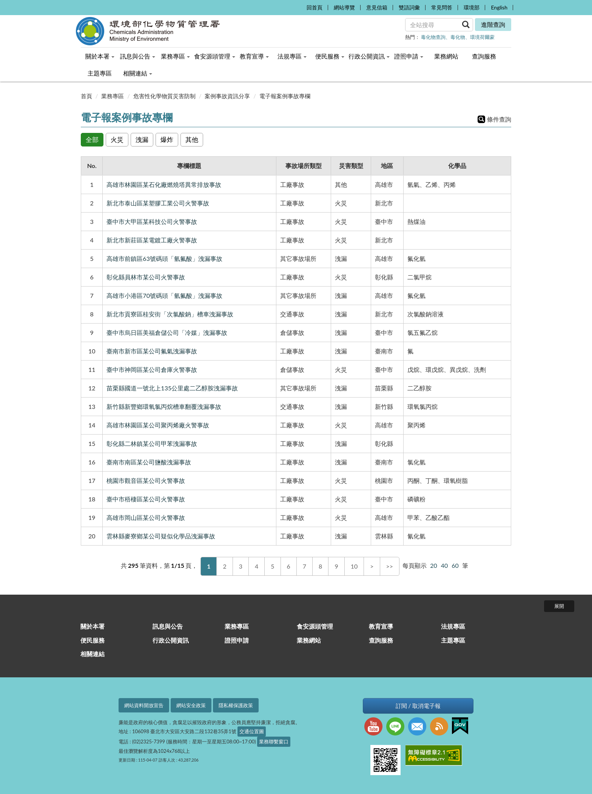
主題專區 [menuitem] (100, 73)
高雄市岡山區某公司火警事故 (145, 517)
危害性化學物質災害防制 (164, 96)
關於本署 (92, 626)
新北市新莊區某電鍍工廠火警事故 (151, 240)
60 (455, 565)
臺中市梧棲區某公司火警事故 (145, 499)
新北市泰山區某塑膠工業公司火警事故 (157, 203)
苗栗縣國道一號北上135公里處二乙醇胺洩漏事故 (172, 388)
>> (389, 566)
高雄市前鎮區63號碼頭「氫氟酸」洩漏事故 (164, 258)
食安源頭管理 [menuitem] (214, 56)
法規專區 (453, 626)
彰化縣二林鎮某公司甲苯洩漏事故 (151, 443)
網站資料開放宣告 (143, 705)
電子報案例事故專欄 (284, 96)
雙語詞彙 (409, 7)
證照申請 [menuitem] (408, 56)
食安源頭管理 (315, 626)
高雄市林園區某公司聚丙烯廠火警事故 (157, 425)
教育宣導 (381, 626)
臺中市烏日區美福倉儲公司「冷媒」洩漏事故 (166, 332)
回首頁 (314, 7)
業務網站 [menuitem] (446, 56)
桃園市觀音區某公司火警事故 (145, 480)
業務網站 (309, 640)
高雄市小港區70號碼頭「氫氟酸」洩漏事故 (164, 295)
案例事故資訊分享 (227, 96)
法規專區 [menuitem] (292, 56)
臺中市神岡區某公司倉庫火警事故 (151, 369)
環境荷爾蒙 (482, 37)
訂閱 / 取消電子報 (418, 706)
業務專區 (112, 96)
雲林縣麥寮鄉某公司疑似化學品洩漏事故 (160, 536)
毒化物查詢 (433, 37)
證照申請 (237, 640)
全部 (92, 139)
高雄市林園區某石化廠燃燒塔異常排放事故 (163, 184)
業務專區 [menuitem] (175, 56)
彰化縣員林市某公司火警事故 (145, 277)
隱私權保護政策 (236, 705)
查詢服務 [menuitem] (484, 56)
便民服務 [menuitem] (329, 56)
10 (354, 566)
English (499, 7)
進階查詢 (493, 24)
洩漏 (142, 139)
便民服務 (92, 640)
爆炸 (166, 139)
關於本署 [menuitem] (99, 56)
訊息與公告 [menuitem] (137, 56)
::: (298, 5)
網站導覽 (344, 7)
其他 (191, 139)
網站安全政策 (191, 705)
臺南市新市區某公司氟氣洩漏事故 (151, 351)
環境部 (471, 7)
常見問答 (441, 7)
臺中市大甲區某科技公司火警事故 (151, 221)
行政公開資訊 (171, 640)
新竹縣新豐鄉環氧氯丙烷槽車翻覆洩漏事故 (163, 406)
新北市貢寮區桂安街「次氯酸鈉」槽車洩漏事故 (169, 314)
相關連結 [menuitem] (137, 73)
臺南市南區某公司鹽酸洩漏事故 (148, 462)
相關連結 (92, 653)
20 (433, 565)
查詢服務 (381, 640)
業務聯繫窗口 (273, 741)
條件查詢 (499, 119)
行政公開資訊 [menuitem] (369, 56)
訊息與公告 (168, 626)
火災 (117, 139)
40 (444, 565)
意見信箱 (376, 7)
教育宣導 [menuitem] (254, 56)
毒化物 (457, 37)
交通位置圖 (251, 731)
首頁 (86, 96)
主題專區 (453, 640)
